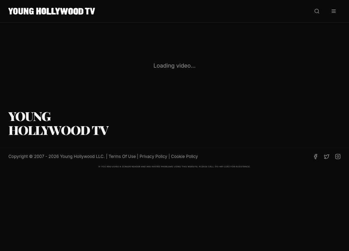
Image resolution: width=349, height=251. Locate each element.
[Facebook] (315, 156)
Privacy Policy (153, 156)
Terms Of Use (122, 156)
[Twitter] (326, 156)
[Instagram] (338, 156)
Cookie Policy (184, 156)
